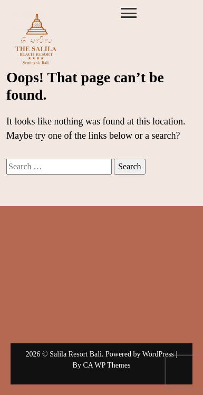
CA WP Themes (106, 365)
